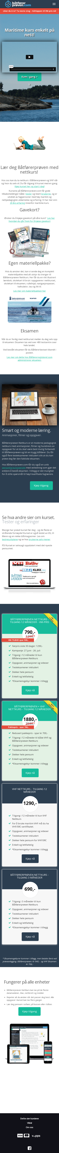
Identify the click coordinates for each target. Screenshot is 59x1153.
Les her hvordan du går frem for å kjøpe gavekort (32, 220)
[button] (29, 85)
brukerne (46, 193)
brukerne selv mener (39, 539)
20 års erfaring (17, 203)
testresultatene (10, 539)
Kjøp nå (30, 690)
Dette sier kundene (29, 1118)
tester (29, 193)
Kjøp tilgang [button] (41, 485)
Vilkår (29, 1123)
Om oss (29, 1127)
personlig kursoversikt (13, 467)
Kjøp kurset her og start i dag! (29, 186)
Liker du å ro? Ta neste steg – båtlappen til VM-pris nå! (29, 11)
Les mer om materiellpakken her (29, 290)
